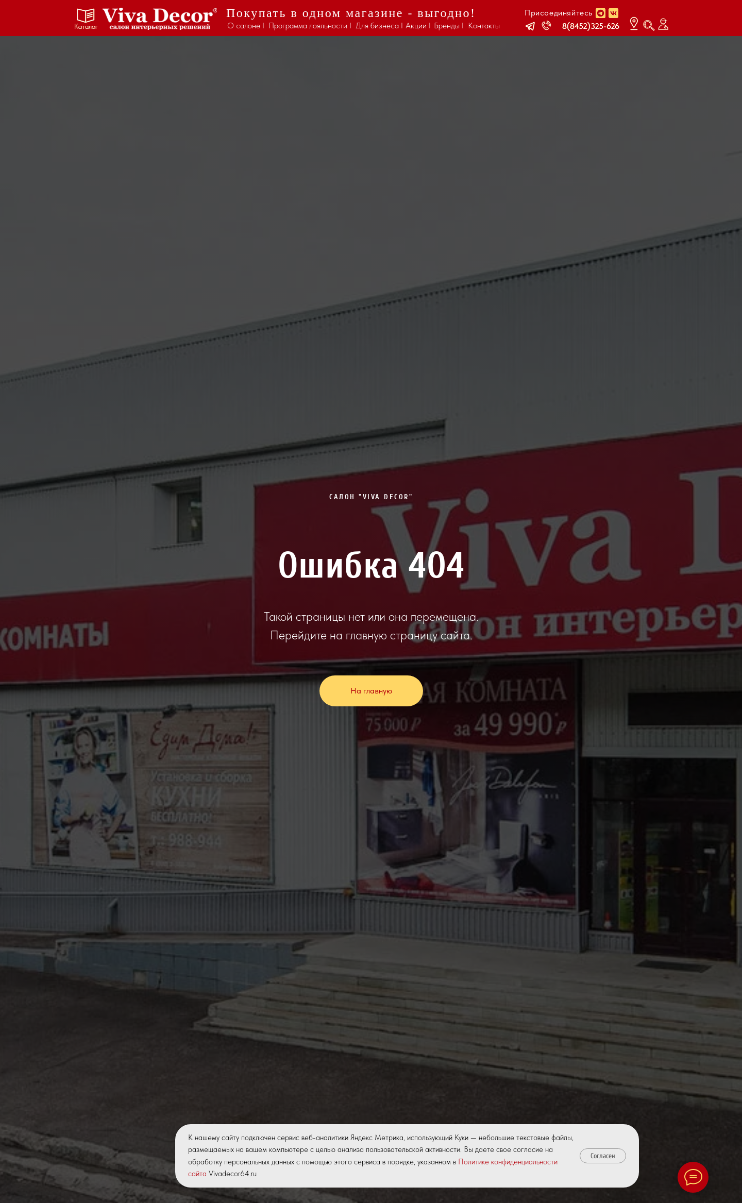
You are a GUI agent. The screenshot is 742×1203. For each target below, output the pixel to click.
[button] (530, 26)
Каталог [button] (86, 26)
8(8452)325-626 (590, 26)
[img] (160, 19)
